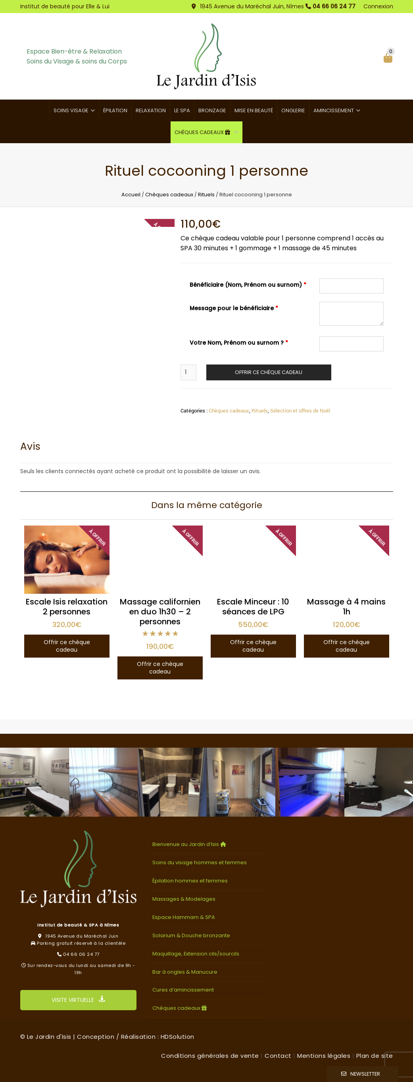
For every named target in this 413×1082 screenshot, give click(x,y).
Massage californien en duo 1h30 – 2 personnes (160, 611)
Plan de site (374, 1055)
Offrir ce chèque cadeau (268, 372)
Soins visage (71, 110)
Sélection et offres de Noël (300, 410)
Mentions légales (323, 1055)
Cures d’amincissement (183, 990)
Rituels (206, 194)
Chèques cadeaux (203, 132)
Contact (278, 1055)
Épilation (115, 110)
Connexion (378, 6)
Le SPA (182, 110)
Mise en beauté (253, 110)
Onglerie (293, 110)
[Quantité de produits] (188, 372)
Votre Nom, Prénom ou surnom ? (239, 343)
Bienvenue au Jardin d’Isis (190, 844)
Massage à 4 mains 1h (346, 606)
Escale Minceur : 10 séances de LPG (253, 606)
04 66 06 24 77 (334, 6)
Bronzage (212, 110)
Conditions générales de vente (210, 1055)
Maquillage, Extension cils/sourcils (195, 953)
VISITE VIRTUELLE (78, 1000)
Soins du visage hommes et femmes (199, 862)
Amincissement (333, 110)
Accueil (130, 194)
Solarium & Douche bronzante (191, 935)
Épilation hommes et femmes (190, 880)
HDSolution (177, 1036)
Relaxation (151, 110)
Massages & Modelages (183, 899)
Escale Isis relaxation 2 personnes (67, 606)
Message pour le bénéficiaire (234, 308)
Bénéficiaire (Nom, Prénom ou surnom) (248, 285)
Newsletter (365, 1074)
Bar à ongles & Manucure (184, 972)
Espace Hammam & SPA (183, 917)
